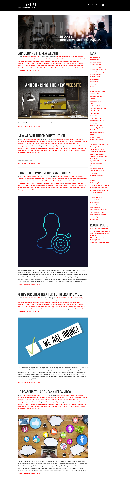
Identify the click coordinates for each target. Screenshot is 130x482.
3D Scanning (93, 123)
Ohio (91, 103)
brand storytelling (95, 62)
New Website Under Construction (41, 135)
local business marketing (97, 91)
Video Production (95, 207)
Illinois (92, 86)
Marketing (93, 180)
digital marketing (95, 81)
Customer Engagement (97, 154)
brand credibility (95, 57)
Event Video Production (34, 63)
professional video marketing (99, 106)
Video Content (94, 200)
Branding (92, 135)
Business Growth (95, 137)
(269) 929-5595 (93, 5)
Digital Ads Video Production (67, 61)
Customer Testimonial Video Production (45, 61)
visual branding (94, 116)
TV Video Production (96, 197)
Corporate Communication (98, 152)
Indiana (92, 89)
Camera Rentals (62, 59)
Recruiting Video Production (26, 65)
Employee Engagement (97, 168)
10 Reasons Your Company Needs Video (44, 391)
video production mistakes (98, 212)
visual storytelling (95, 118)
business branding (95, 64)
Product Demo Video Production (73, 63)
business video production (98, 69)
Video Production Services (77, 68)
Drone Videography (96, 163)
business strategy (95, 67)
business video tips (95, 74)
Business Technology (96, 139)
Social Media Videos (61, 65)
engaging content (95, 84)
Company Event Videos (25, 61)
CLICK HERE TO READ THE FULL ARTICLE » (29, 126)
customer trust (94, 79)
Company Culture (95, 147)
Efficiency (93, 166)
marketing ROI (94, 94)
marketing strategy (96, 96)
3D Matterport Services (63, 57)
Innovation (93, 178)
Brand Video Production (49, 59)
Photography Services (56, 63)
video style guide (95, 113)
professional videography (98, 108)
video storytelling (95, 111)
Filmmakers (45, 63)
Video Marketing (35, 68)
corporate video (95, 77)
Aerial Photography (77, 57)
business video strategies (97, 72)
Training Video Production (75, 65)
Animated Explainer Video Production (29, 59)
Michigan (92, 99)
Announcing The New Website (38, 53)
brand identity (94, 59)
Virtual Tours (36, 70)
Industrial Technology (96, 175)
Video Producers (45, 68)
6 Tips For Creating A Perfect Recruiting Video (50, 294)
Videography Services (25, 70)
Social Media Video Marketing (45, 65)
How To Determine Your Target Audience (46, 172)
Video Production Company (59, 68)
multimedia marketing (96, 101)
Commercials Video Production (77, 59)
